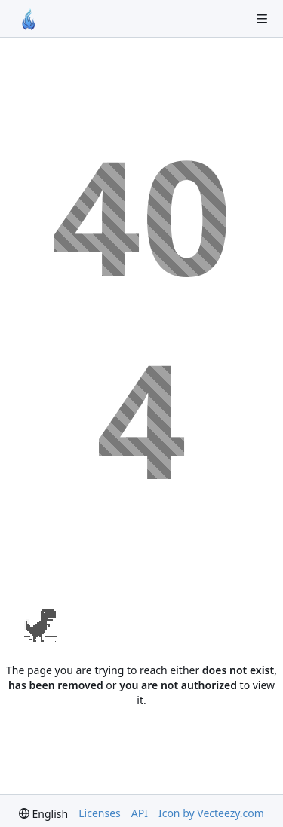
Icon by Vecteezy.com (211, 813)
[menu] (43, 814)
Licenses (99, 813)
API (139, 813)
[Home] (29, 18)
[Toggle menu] (261, 18)
